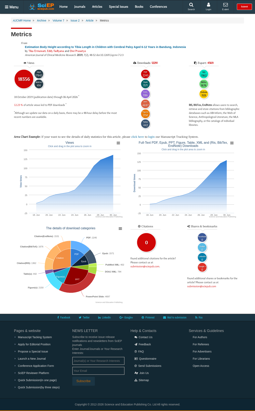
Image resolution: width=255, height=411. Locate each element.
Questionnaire (145, 358)
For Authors (200, 337)
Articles (97, 7)
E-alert (225, 6)
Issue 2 (75, 20)
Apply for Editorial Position (34, 344)
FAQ (139, 351)
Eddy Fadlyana (55, 51)
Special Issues (118, 7)
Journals (79, 7)
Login (208, 6)
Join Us (141, 373)
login (151, 137)
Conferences (158, 7)
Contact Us (143, 337)
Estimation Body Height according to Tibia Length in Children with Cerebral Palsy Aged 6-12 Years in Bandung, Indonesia (105, 47)
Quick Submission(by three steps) (39, 387)
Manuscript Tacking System (35, 337)
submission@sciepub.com (144, 266)
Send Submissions (147, 365)
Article (90, 20)
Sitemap (141, 380)
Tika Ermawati (37, 51)
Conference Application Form (36, 365)
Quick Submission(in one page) (37, 380)
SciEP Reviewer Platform (33, 373)
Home (63, 7)
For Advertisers (202, 351)
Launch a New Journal (32, 358)
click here (137, 137)
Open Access (201, 365)
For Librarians (201, 358)
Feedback (142, 344)
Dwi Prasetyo (78, 51)
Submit (244, 7)
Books (139, 7)
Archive (41, 20)
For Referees (201, 344)
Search (191, 6)
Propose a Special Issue (33, 351)
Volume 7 (58, 20)
